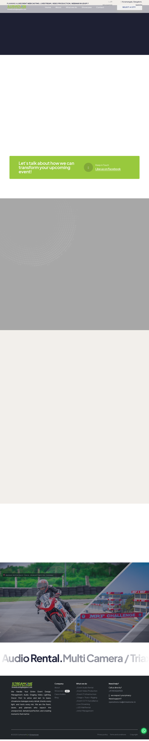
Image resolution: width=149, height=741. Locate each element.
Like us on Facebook (111, 169)
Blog (57, 699)
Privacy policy (102, 736)
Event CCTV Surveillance (87, 702)
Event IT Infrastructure (86, 696)
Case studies (60, 696)
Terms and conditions (118, 736)
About (58, 11)
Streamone (34, 736)
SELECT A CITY (129, 11)
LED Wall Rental (83, 709)
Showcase (87, 11)
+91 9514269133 (116, 692)
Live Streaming (83, 706)
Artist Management (84, 712)
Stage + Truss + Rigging (86, 699)
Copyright (134, 736)
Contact (100, 11)
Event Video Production (86, 692)
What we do (71, 11)
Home (48, 11)
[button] (144, 731)
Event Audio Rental (84, 689)
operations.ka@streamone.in (122, 703)
